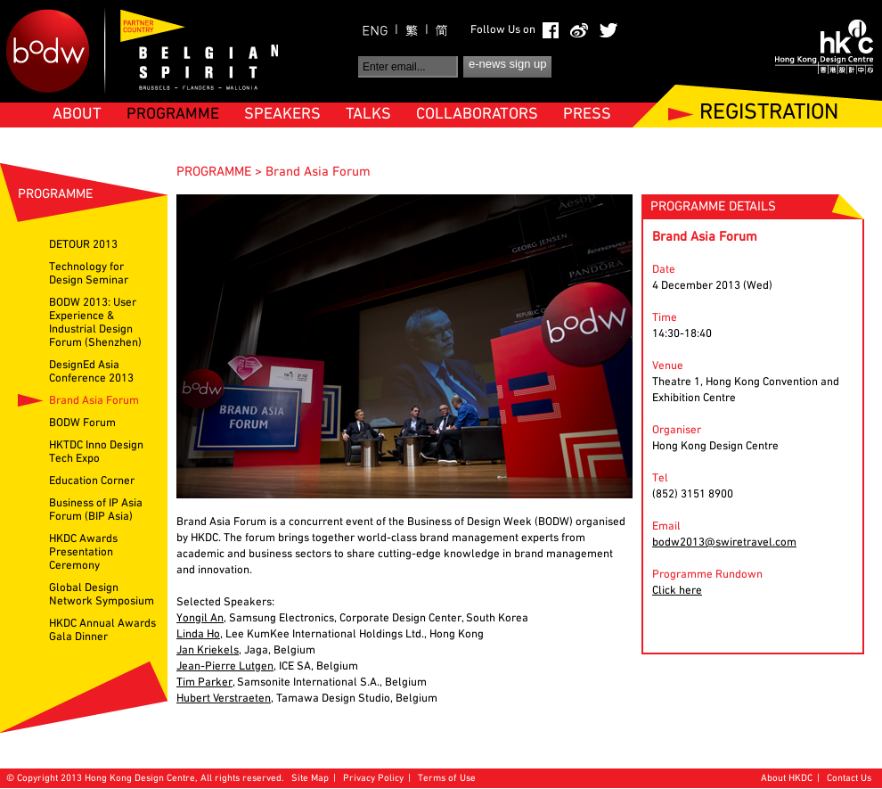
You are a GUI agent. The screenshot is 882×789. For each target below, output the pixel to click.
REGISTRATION (768, 114)
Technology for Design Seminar (88, 274)
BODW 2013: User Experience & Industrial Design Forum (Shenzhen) (95, 323)
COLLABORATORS (477, 114)
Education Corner (92, 481)
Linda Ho (198, 635)
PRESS (587, 114)
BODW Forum (82, 423)
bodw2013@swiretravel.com (724, 543)
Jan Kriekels (207, 651)
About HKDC (787, 779)
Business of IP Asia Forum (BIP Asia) (96, 510)
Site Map (310, 779)
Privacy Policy (373, 779)
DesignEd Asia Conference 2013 (91, 372)
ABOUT (77, 114)
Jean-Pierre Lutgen (225, 667)
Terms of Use (447, 779)
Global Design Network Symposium (101, 595)
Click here (677, 591)
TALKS (368, 114)
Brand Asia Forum (94, 401)
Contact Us (849, 779)
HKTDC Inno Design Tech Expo (96, 452)
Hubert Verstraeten (223, 699)
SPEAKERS (282, 114)
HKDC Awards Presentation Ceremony (83, 552)
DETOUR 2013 (83, 245)
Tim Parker (204, 683)
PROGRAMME (173, 114)
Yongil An (200, 619)
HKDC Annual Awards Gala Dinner (102, 631)
